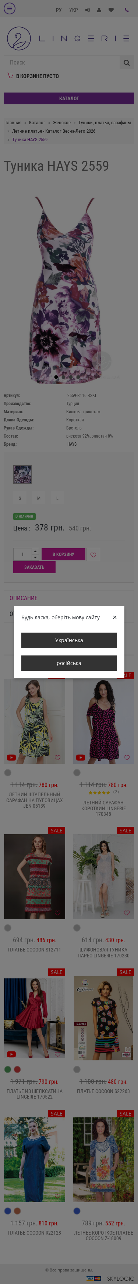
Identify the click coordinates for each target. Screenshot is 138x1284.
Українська (69, 640)
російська (69, 663)
